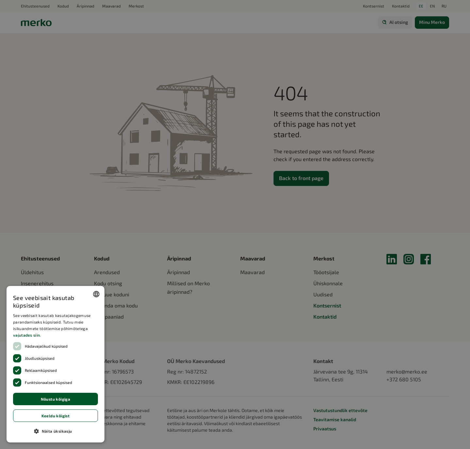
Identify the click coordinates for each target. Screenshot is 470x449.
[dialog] (55, 364)
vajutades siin (26, 335)
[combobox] (96, 294)
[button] (55, 431)
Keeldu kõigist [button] (55, 415)
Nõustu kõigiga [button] (55, 399)
